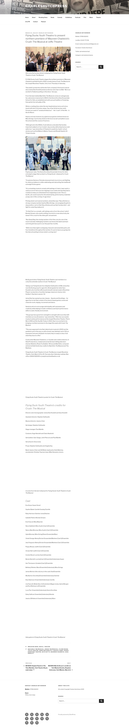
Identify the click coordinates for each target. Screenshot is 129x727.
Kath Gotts (46, 652)
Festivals (77, 17)
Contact (35, 21)
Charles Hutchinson (46, 33)
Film (85, 17)
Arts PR (27, 21)
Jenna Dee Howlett (45, 650)
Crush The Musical (51, 649)
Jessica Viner (58, 650)
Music (91, 17)
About (33, 17)
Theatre (98, 17)
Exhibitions (68, 17)
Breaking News (43, 17)
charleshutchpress (46, 6)
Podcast (43, 21)
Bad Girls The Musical (36, 649)
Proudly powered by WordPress (67, 714)
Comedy (59, 17)
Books (52, 17)
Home (27, 17)
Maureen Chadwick (57, 652)
